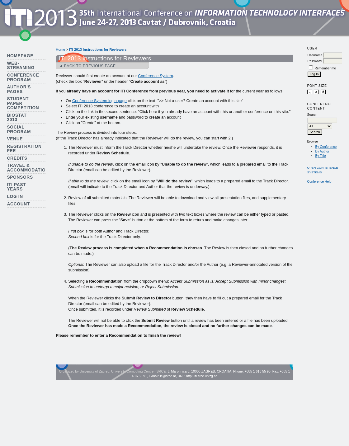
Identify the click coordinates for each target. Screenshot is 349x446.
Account (18, 204)
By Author (322, 151)
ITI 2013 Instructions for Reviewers (98, 49)
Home (60, 49)
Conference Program (23, 77)
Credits (17, 158)
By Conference (326, 146)
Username (315, 55)
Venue (15, 139)
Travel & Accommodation (28, 167)
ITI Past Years (16, 187)
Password (315, 61)
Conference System (155, 75)
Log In (15, 196)
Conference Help (319, 181)
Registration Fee (24, 148)
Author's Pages (19, 89)
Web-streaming (21, 65)
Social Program (19, 129)
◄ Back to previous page (87, 66)
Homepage (20, 56)
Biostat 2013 (16, 117)
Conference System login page (99, 100)
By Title (320, 155)
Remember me (325, 68)
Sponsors (20, 177)
